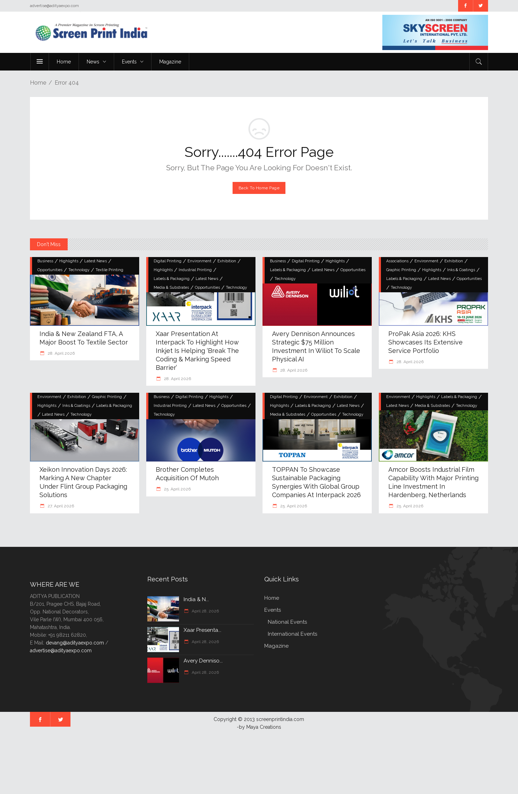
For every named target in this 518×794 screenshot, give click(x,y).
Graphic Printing (401, 270)
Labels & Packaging (172, 278)
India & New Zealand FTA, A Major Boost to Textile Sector (83, 338)
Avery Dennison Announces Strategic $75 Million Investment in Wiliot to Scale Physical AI (316, 346)
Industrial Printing (195, 270)
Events (272, 610)
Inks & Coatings (461, 270)
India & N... (196, 599)
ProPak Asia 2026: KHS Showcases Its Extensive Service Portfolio (425, 342)
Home (38, 82)
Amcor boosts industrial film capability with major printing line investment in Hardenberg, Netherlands (433, 482)
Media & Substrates (171, 287)
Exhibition (226, 261)
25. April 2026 (177, 489)
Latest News (95, 261)
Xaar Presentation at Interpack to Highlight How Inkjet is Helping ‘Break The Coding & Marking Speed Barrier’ (197, 350)
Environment (199, 261)
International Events (292, 634)
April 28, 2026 (205, 611)
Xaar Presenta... (202, 630)
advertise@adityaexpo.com (61, 650)
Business (45, 261)
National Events (287, 622)
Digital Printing (167, 261)
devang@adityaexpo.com (75, 643)
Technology (79, 270)
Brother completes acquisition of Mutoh (187, 474)
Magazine (276, 646)
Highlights (68, 261)
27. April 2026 (60, 505)
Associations (397, 261)
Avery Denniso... (203, 661)
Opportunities (49, 270)
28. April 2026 (61, 353)
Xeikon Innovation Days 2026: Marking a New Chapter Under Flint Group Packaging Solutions (83, 482)
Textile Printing (109, 270)
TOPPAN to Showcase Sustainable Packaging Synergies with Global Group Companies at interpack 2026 (316, 482)
